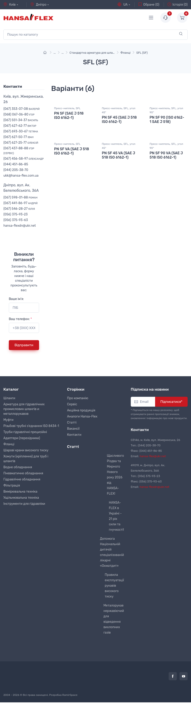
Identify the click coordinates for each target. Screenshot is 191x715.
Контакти (74, 435)
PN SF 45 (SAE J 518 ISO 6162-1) (119, 125)
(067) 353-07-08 (21, 109)
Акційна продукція (81, 410)
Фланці (8, 444)
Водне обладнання (17, 467)
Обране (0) (148, 4)
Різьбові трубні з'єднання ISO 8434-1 (31, 426)
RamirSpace (69, 695)
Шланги (9, 398)
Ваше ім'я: (16, 299)
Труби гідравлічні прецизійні (25, 432)
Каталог (11, 389)
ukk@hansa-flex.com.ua (20, 176)
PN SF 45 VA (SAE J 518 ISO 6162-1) (118, 165)
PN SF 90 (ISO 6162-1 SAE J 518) (167, 125)
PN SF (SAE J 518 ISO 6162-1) (69, 121)
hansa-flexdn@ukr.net (19, 226)
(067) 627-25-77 (20, 143)
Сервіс (72, 404)
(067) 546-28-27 (19, 209)
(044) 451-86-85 (15, 164)
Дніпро (38, 4)
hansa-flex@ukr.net (153, 456)
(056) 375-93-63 (15, 220)
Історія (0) (178, 4)
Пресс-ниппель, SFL (67, 113)
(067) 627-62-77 (19, 126)
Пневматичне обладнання (23, 473)
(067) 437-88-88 (18, 150)
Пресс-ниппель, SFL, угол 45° (118, 115)
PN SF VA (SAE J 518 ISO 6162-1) (71, 161)
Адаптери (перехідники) (21, 438)
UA (123, 4)
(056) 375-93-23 (15, 214)
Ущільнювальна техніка (21, 498)
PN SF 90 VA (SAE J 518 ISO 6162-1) (166, 165)
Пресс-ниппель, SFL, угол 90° (166, 115)
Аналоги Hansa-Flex (82, 416)
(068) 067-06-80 (19, 114)
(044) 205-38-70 (15, 170)
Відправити (23, 345)
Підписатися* (171, 402)
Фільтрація (11, 485)
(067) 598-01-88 (20, 197)
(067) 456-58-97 (23, 159)
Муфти (8, 420)
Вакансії (73, 429)
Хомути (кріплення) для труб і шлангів (25, 458)
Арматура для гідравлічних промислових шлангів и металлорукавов (23, 409)
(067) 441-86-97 (20, 203)
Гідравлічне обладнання (21, 479)
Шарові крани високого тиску (26, 450)
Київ (9, 4)
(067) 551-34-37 (20, 120)
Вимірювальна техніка (20, 492)
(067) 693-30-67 (20, 131)
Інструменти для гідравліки (24, 504)
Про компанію (77, 398)
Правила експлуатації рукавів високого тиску (114, 585)
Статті (72, 422)
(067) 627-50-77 (18, 137)
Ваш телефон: (20, 319)
